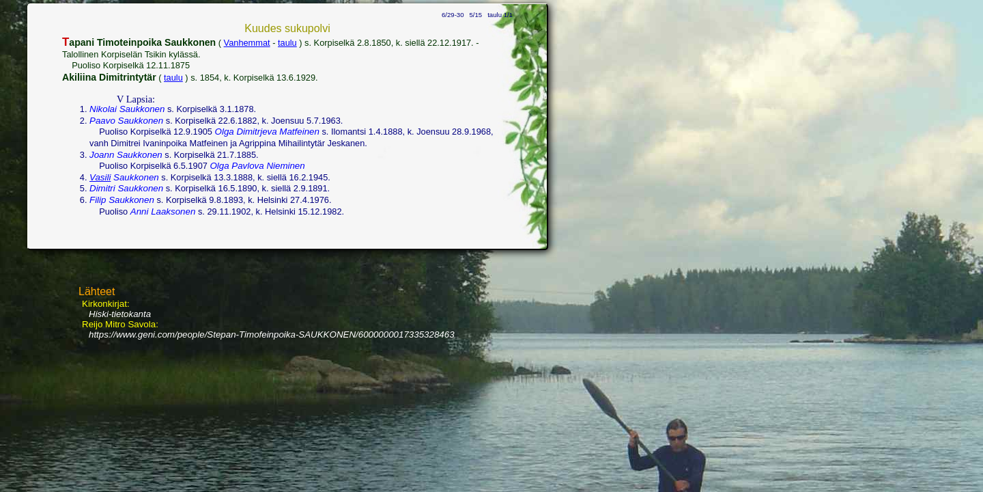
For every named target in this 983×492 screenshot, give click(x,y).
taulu (287, 43)
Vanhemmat (247, 43)
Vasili (100, 177)
